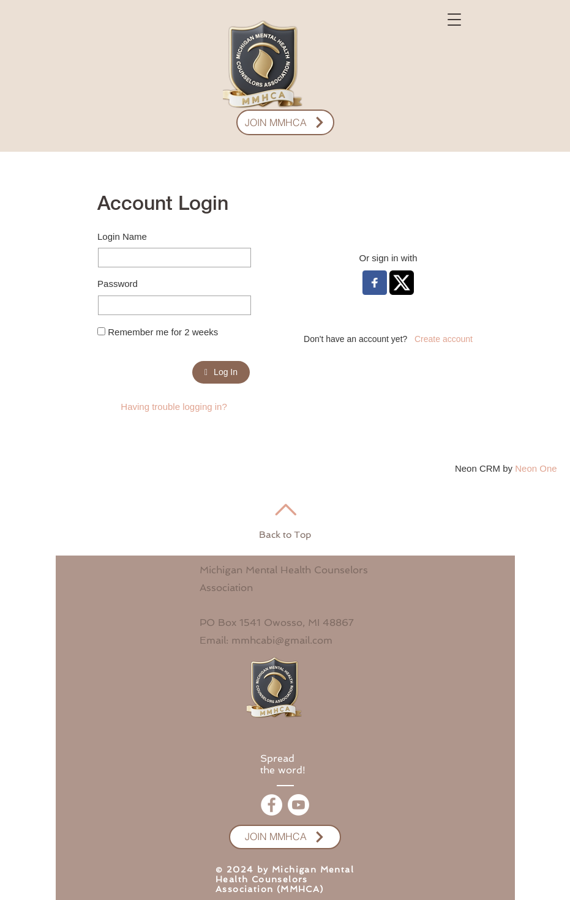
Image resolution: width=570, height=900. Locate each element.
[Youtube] (298, 805)
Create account (443, 339)
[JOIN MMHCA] (285, 122)
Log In (221, 372)
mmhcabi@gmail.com (281, 640)
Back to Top (285, 534)
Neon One (536, 468)
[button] (454, 19)
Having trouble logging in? (174, 406)
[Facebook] (271, 805)
